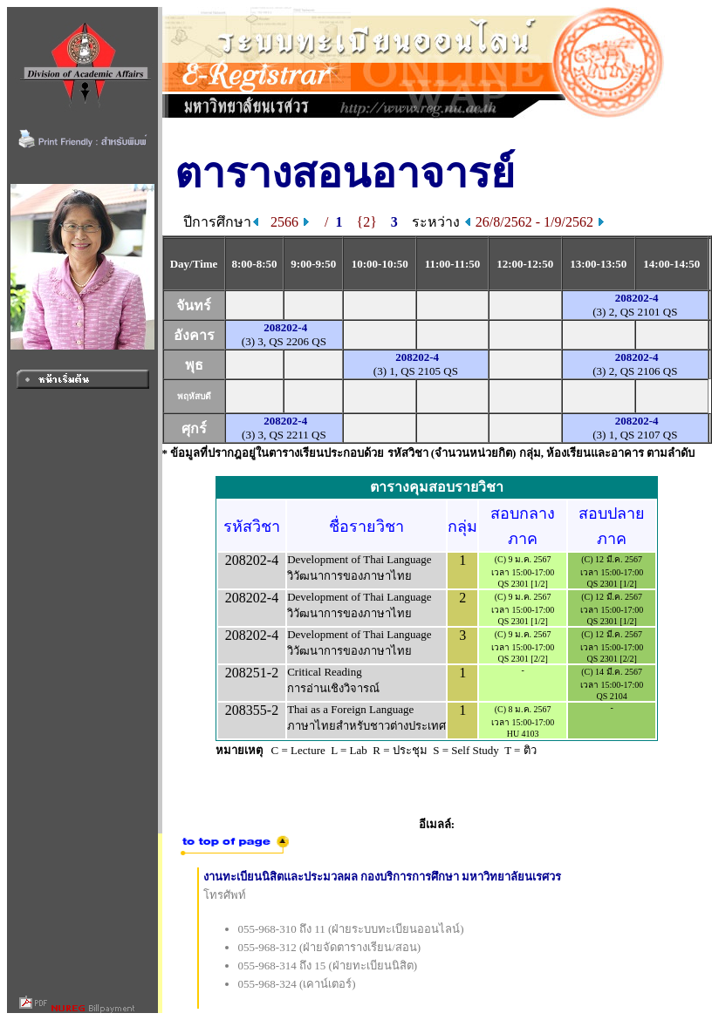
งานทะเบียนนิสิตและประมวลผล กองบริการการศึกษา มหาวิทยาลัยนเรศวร (382, 876)
